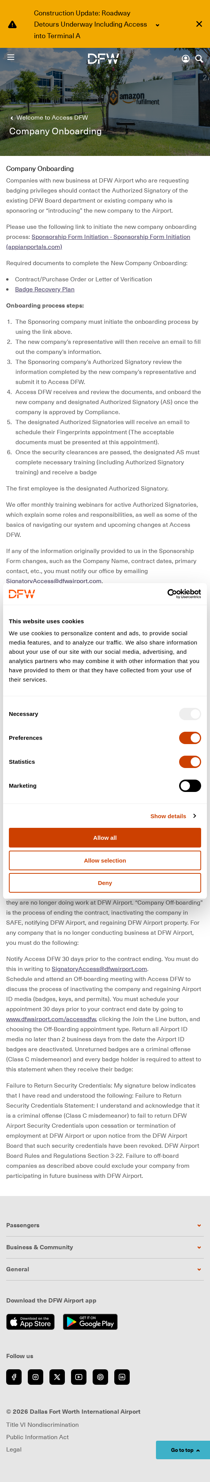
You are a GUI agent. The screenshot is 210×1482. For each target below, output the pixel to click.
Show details (168, 816)
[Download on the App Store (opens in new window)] (32, 1322)
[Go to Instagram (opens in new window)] (35, 1377)
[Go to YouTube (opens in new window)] (78, 1377)
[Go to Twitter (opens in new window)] (57, 1377)
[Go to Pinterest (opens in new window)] (100, 1377)
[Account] (185, 58)
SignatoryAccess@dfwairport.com (54, 581)
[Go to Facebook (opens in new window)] (14, 1377)
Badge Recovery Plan (45, 289)
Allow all (105, 837)
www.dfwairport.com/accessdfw (51, 1019)
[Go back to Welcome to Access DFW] (47, 117)
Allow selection (105, 860)
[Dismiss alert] (199, 24)
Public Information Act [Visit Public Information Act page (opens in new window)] (37, 1437)
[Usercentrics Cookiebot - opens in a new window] (167, 594)
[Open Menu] (18, 57)
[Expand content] (157, 25)
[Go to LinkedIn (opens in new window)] (122, 1377)
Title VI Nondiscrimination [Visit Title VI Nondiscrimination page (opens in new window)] (42, 1424)
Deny (105, 883)
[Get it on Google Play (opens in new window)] (92, 1322)
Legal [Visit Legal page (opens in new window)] (14, 1449)
